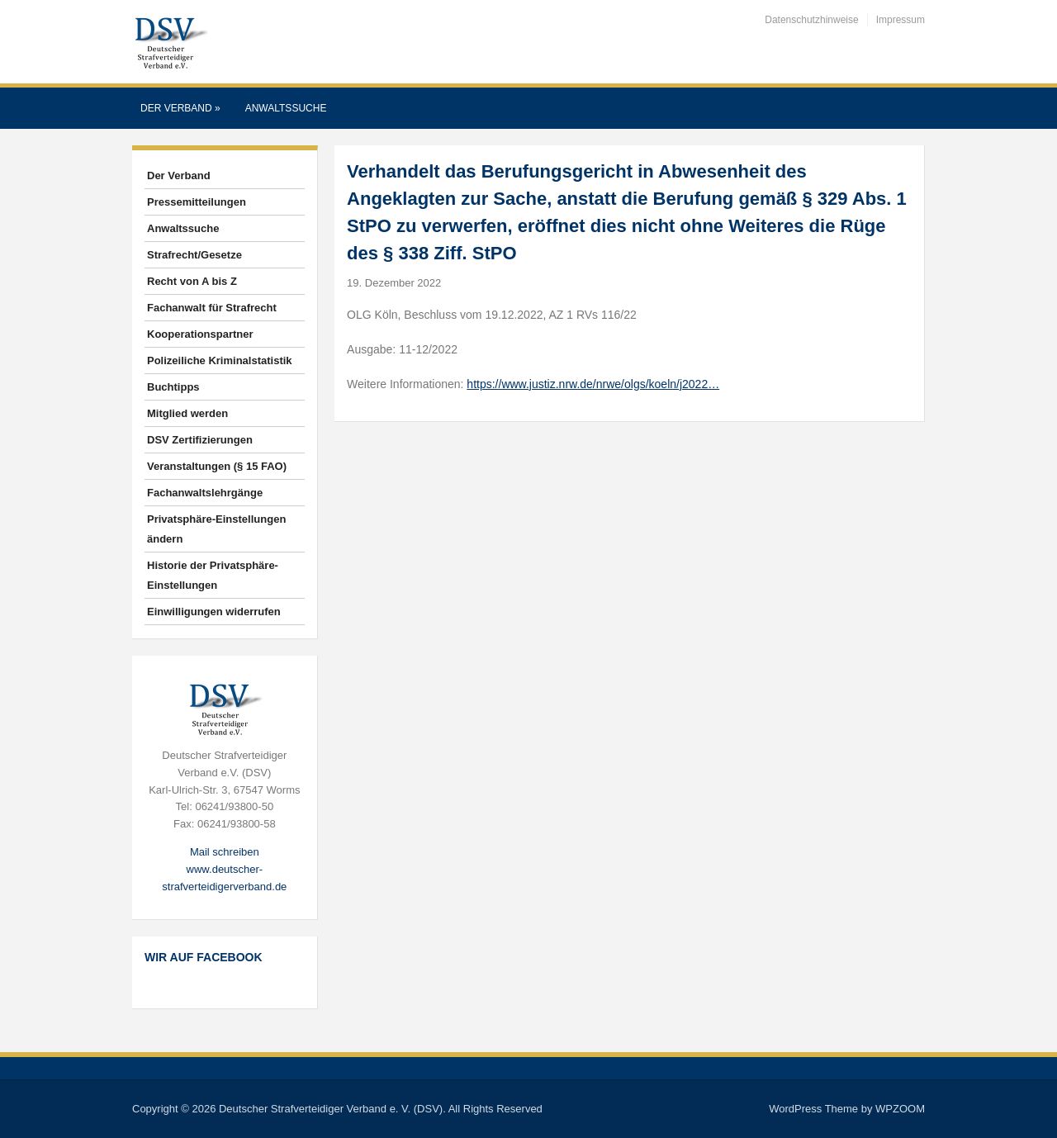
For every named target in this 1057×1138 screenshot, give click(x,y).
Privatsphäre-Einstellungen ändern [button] (216, 529)
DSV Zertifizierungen (200, 440)
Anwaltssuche (286, 108)
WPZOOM (900, 1108)
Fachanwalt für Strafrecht (212, 307)
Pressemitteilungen (196, 202)
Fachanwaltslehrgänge (205, 492)
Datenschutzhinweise (811, 20)
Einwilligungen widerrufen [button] (214, 611)
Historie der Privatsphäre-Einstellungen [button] (212, 575)
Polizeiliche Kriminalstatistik (219, 360)
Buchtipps (173, 387)
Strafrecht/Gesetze (194, 255)
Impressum (900, 20)
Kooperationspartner (200, 334)
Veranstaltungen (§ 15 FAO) (217, 466)
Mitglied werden (187, 413)
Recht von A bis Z (192, 281)
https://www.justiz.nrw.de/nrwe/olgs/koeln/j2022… (593, 384)
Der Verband (180, 108)
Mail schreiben (224, 852)
